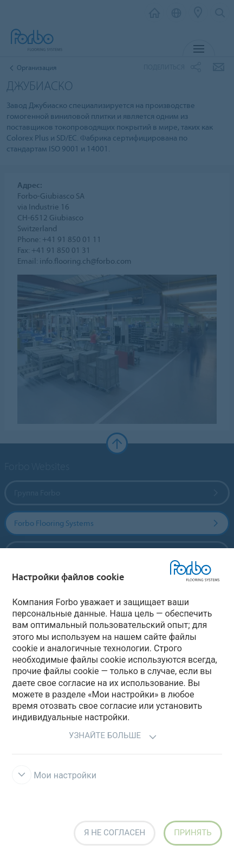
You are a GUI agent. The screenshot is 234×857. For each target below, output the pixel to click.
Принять (192, 832)
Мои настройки (54, 775)
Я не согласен (114, 832)
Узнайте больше (113, 737)
